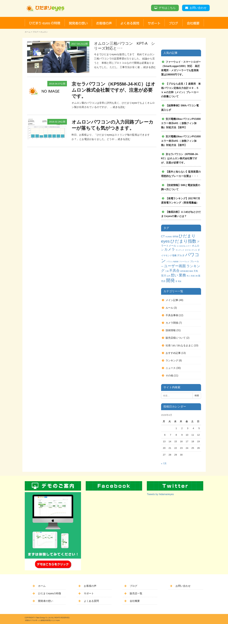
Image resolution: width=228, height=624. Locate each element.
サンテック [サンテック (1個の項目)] (180, 250)
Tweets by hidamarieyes (160, 494)
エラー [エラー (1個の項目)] (188, 246)
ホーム (27, 32)
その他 (169, 375)
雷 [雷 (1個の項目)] (176, 281)
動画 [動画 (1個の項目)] (191, 271)
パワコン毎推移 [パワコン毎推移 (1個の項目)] (172, 261)
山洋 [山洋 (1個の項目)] (168, 276)
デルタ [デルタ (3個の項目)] (181, 255)
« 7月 (164, 463)
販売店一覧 (136, 593)
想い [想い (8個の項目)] (174, 275)
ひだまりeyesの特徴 (49, 593)
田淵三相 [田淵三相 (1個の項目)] (194, 276)
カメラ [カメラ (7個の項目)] (169, 249)
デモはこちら (167, 7)
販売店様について (176, 337)
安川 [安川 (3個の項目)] (163, 275)
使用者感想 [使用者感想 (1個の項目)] (184, 271)
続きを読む (149, 67)
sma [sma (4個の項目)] (175, 236)
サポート (89, 593)
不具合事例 (172, 315)
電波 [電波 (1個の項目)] (179, 281)
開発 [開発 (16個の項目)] (170, 280)
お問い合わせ (198, 7)
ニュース (171, 368)
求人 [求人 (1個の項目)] (188, 276)
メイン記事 (172, 300)
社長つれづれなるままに (179, 345)
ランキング (172, 360)
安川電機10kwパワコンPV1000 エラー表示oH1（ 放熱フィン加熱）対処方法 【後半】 (182, 140)
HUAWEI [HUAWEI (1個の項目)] (168, 237)
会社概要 (135, 601)
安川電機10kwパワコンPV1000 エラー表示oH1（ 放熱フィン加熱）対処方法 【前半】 (182, 123)
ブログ (35, 32)
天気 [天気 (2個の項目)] (196, 271)
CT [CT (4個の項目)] (163, 236)
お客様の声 (90, 586)
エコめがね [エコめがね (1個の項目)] (181, 246)
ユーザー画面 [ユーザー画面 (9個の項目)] (175, 266)
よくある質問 (91, 601)
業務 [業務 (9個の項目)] (182, 275)
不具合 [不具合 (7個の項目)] (174, 271)
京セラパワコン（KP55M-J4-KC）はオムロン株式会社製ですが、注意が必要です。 (113, 90)
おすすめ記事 (173, 353)
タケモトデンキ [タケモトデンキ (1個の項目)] (191, 250)
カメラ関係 (172, 322)
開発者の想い (45, 601)
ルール (169, 307)
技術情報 (171, 330)
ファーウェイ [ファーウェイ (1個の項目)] (184, 261)
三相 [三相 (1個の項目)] (167, 271)
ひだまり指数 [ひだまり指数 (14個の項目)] (183, 241)
